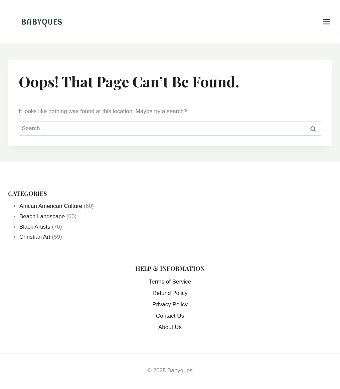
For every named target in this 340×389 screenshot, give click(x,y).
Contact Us (170, 316)
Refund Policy (170, 293)
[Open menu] (329, 21)
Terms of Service (170, 282)
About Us (170, 327)
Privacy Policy (170, 304)
